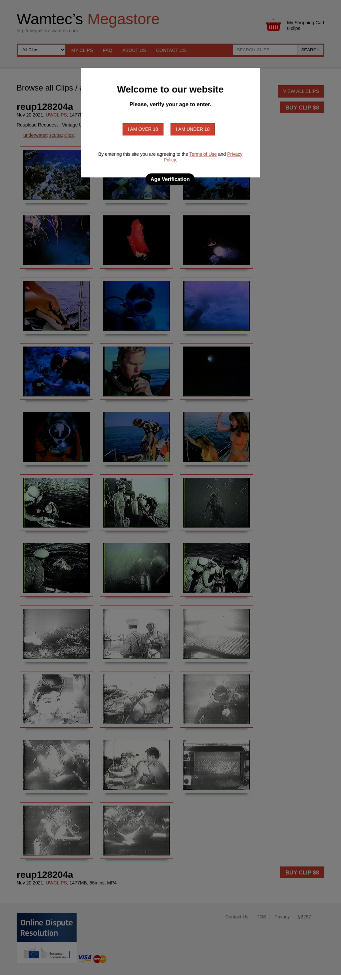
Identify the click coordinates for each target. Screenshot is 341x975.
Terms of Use (203, 154)
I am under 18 (192, 129)
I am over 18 (143, 129)
